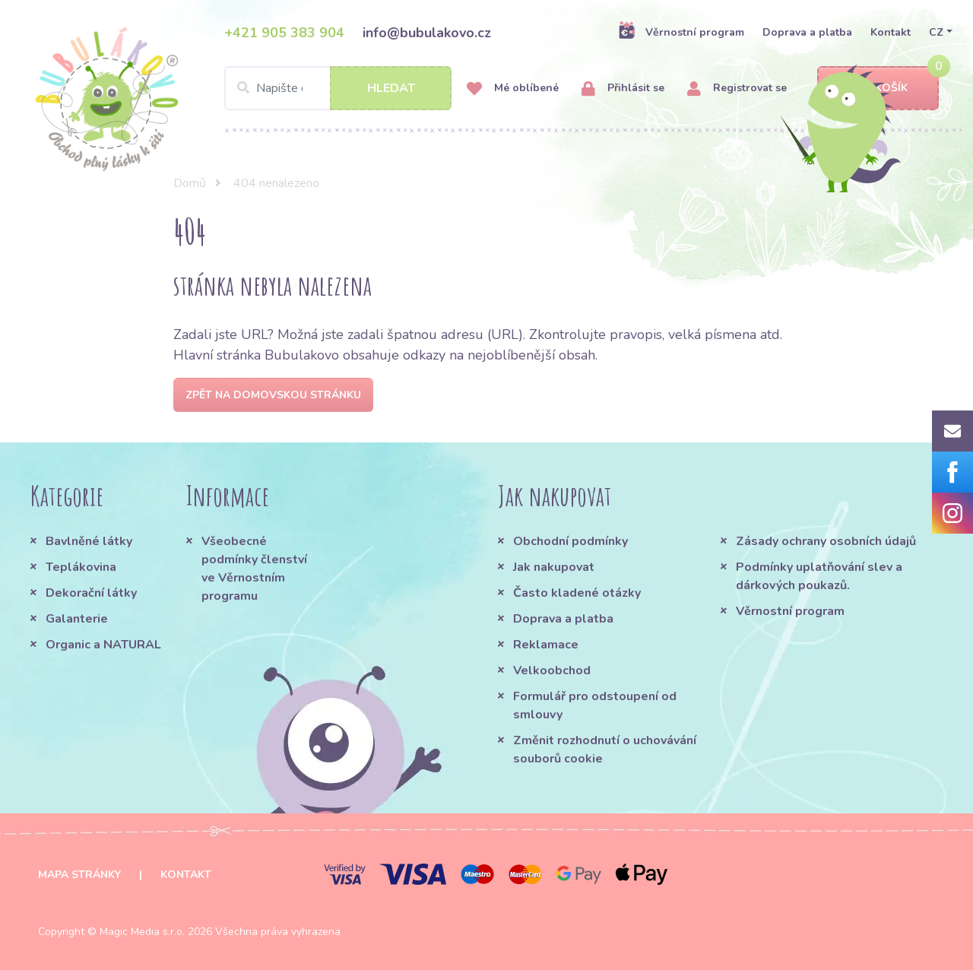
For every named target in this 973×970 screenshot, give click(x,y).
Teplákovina (81, 567)
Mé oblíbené (513, 89)
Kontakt (890, 32)
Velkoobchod (552, 670)
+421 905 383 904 (284, 33)
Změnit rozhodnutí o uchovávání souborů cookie (604, 749)
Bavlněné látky (89, 541)
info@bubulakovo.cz (427, 33)
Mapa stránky (79, 874)
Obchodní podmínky (570, 541)
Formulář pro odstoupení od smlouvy (595, 705)
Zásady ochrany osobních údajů (826, 541)
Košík (878, 89)
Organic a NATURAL (103, 644)
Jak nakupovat (553, 567)
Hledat (391, 88)
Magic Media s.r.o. (142, 931)
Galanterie (77, 618)
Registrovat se (737, 89)
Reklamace (545, 644)
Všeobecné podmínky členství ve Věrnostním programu (254, 568)
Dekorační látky (91, 593)
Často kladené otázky (577, 593)
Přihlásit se (623, 89)
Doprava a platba (807, 32)
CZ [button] (936, 32)
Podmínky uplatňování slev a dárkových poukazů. (819, 576)
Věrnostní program (681, 32)
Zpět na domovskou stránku (273, 395)
